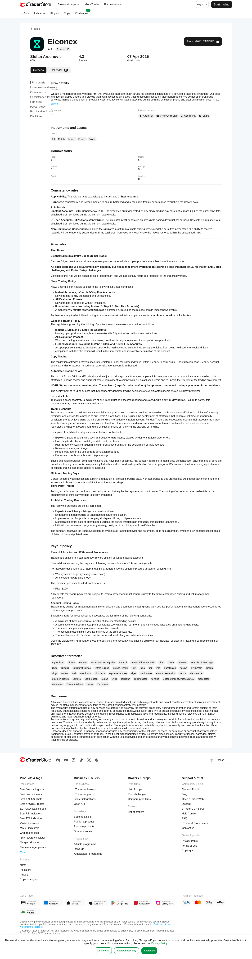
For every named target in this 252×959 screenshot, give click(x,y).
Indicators (40, 15)
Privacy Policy (159, 943)
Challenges (81, 13)
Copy (66, 15)
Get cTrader (92, 4)
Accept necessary (126, 950)
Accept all (149, 950)
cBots (26, 15)
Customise (103, 950)
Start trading (222, 4)
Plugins (54, 15)
